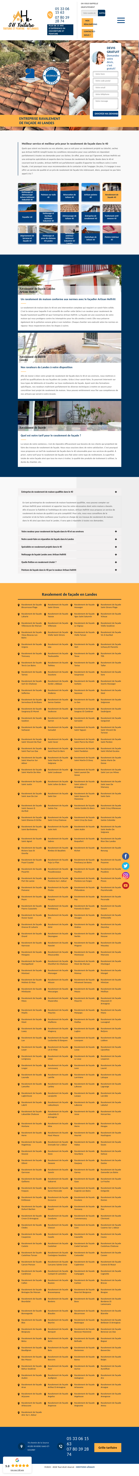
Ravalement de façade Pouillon (84, 870)
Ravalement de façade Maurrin (84, 999)
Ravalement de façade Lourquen (84, 1039)
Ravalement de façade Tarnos (32, 673)
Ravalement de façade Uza (58, 645)
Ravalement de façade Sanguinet (111, 719)
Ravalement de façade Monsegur (58, 971)
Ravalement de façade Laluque (111, 1076)
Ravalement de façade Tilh (111, 654)
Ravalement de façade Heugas (111, 1125)
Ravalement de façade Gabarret (58, 1180)
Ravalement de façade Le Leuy (84, 1057)
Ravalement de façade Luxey (32, 1030)
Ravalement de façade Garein (58, 1171)
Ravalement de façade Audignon (58, 1376)
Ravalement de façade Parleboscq (58, 907)
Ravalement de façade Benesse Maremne (84, 1330)
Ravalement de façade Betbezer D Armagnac (111, 1321)
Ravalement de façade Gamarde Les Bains (111, 1171)
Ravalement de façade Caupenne (32, 1235)
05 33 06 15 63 (62, 10)
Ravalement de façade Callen (32, 1281)
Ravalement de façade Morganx (32, 953)
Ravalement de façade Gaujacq (84, 1161)
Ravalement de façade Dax (111, 1207)
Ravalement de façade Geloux (111, 1152)
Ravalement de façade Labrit (32, 1103)
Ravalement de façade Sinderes (58, 691)
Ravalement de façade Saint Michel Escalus (111, 749)
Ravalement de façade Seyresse (84, 691)
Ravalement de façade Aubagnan (84, 1376)
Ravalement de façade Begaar (111, 1339)
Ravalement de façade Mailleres (58, 1020)
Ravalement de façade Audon (32, 1376)
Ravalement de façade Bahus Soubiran (32, 1367)
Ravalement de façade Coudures (58, 1217)
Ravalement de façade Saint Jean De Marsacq (111, 784)
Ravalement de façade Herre (84, 1125)
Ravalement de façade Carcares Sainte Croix (58, 1263)
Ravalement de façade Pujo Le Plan (58, 861)
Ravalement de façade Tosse (84, 654)
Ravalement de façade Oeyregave (58, 935)
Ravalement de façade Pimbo (58, 888)
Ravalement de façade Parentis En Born (84, 907)
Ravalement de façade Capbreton (84, 1263)
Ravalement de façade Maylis (32, 1011)
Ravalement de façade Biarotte (111, 1312)
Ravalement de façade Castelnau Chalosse (111, 1244)
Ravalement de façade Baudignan (32, 1349)
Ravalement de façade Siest (111, 691)
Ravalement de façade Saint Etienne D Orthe (32, 818)
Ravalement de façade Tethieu (58, 664)
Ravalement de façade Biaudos (58, 1312)
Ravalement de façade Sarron (58, 719)
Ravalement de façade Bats (58, 1349)
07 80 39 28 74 (62, 19)
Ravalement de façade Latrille (58, 1076)
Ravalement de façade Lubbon (111, 1039)
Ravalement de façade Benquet (58, 1330)
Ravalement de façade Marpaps (84, 1011)
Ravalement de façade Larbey (58, 1085)
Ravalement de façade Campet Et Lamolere (58, 1272)
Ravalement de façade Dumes (111, 1198)
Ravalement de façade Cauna (111, 1235)
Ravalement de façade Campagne (84, 1272)
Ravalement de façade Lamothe (32, 1085)
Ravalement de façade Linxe (58, 1057)
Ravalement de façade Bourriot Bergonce (84, 1291)
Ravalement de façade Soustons (58, 673)
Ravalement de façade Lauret (111, 1066)
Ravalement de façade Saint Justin (32, 782)
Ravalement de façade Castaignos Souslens (58, 1254)
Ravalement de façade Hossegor (84, 606)
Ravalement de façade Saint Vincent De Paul (32, 740)
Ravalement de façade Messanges (58, 990)
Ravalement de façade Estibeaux (32, 1198)
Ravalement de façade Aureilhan (111, 1367)
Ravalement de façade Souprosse (84, 673)
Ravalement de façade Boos (84, 1300)
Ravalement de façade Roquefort (84, 840)
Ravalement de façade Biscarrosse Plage (32, 606)
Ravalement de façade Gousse (32, 1152)
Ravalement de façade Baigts (111, 1358)
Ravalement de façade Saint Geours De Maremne (84, 796)
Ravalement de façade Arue (32, 1386)
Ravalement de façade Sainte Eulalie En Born (84, 807)
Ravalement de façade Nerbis (84, 935)
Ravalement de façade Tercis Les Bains (32, 664)
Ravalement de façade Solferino (32, 691)
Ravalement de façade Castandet (84, 1254)
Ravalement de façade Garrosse (32, 1171)
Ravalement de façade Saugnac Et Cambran (84, 710)
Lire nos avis (17, 1470)
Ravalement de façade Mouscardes (58, 953)
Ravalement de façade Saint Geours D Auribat (32, 808)
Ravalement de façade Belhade (84, 1339)
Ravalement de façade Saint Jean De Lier (32, 795)
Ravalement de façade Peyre (32, 898)
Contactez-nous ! (88, 33)
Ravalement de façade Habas (84, 1143)
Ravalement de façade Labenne (84, 1103)
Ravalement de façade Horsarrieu (111, 1112)
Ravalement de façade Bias (32, 1321)
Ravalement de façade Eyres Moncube (58, 1189)
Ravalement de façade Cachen (84, 1281)
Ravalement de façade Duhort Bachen (32, 1207)
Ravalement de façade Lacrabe (111, 1094)
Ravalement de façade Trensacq (32, 654)
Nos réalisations (88, 22)
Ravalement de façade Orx (58, 916)
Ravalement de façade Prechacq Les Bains (84, 861)
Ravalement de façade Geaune (58, 1161)
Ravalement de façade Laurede (32, 1076)
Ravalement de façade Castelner (58, 1244)
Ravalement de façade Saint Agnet (32, 840)
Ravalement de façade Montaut (32, 971)
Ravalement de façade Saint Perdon (111, 740)
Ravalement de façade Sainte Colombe (111, 818)
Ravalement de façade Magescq (58, 1030)
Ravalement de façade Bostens (58, 1300)
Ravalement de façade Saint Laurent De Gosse (84, 772)
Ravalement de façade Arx (111, 1376)
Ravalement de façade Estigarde (111, 1189)
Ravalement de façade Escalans (84, 1198)
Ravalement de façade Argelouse (84, 1395)
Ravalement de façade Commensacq (84, 1217)
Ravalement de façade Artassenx (84, 1386)
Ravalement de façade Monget (111, 971)
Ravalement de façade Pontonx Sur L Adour (58, 879)
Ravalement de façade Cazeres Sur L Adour (111, 1226)
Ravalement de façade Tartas (84, 664)
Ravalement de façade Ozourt (111, 907)
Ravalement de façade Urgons (32, 645)
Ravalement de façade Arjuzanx (32, 1395)
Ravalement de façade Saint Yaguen (84, 728)
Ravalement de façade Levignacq (32, 1057)
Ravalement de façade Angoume (84, 1404)
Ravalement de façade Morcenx (111, 953)
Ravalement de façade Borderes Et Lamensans (111, 1301)
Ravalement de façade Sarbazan (32, 728)
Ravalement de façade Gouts (111, 1143)
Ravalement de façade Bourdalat (32, 1300)
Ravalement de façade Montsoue (84, 953)
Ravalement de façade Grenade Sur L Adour (58, 1143)
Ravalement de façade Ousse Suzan (32, 916)
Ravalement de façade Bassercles (111, 1349)
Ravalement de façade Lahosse (84, 1085)
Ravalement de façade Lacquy (84, 1094)
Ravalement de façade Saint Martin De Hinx (32, 771)
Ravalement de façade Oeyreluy (111, 925)
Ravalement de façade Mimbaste (32, 990)
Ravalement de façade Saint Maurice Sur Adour (32, 760)
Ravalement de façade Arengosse (111, 1395)
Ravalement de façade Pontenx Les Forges (84, 879)
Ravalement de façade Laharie (32, 615)
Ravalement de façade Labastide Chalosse (32, 1112)
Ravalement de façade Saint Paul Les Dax (32, 749)
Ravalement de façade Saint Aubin (84, 828)
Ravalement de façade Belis (58, 1339)
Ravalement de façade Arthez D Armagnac (58, 1386)
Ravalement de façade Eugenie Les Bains (84, 1189)
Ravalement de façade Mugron (84, 944)
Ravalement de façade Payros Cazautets (32, 907)
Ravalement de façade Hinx (58, 1125)
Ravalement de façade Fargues (32, 1189)
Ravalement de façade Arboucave (32, 1404)
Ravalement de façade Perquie (58, 898)
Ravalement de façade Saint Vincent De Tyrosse (111, 730)
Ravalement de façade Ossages (84, 916)
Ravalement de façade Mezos (84, 990)
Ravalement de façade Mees (32, 999)
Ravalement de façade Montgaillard (32, 962)
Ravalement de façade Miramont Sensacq (84, 981)
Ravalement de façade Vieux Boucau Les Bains (32, 635)
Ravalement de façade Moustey (111, 944)
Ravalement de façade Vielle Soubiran (111, 624)
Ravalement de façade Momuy (84, 971)
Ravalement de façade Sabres (58, 840)
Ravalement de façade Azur (58, 1367)
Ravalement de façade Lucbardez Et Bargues (58, 1039)
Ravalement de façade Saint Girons (58, 606)
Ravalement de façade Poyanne (111, 861)
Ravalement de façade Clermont (111, 1217)
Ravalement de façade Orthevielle (111, 916)
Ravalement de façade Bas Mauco (32, 1358)
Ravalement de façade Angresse (58, 1404)
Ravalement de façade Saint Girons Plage (111, 606)
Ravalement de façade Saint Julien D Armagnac (84, 784)
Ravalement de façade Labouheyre (58, 1103)
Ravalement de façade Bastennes (84, 1349)
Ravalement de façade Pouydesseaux (58, 870)
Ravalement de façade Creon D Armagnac (32, 1217)
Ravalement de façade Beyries (58, 1321)
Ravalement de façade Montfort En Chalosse (58, 962)
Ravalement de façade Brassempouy (58, 1291)
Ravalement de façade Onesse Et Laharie (32, 925)
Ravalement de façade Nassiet (58, 944)
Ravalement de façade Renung (111, 849)
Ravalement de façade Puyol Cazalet (32, 861)
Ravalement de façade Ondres (84, 925)
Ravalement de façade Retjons (111, 1030)
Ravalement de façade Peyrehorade (111, 888)
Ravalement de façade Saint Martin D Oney (84, 759)
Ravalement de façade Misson (58, 981)
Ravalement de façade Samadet (58, 728)
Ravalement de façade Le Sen (84, 701)
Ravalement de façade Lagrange (111, 1085)
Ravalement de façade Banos (84, 1358)
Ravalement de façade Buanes (58, 1281)
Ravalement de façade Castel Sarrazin (84, 1244)
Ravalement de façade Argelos (58, 1395)
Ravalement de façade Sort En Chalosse (32, 682)
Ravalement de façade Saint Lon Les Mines (111, 771)
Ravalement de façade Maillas (84, 1020)
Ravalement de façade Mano (111, 1011)
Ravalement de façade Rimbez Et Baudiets (58, 849)
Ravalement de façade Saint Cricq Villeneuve (111, 807)
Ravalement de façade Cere (84, 1226)
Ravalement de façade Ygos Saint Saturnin (84, 615)
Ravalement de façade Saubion (32, 719)
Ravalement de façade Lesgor (32, 1066)
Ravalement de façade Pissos (111, 879)
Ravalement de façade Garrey (84, 1171)
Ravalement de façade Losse (84, 1048)
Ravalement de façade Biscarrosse (84, 1312)
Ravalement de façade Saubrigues (111, 710)
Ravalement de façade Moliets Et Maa (32, 981)
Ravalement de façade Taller (111, 664)
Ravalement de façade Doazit (58, 1207)
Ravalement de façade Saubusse (58, 710)
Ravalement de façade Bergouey (32, 1330)
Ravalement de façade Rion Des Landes (111, 840)
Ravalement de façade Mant (32, 1020)
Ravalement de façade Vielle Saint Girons (58, 633)
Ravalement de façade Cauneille (84, 1235)
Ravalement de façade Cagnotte (111, 1272)
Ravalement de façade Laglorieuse (32, 1094)
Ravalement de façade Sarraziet (84, 719)
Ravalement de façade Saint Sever (58, 740)
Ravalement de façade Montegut (111, 962)
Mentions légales (85, 1467)
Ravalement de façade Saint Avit (58, 828)
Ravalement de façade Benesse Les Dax (111, 1330)
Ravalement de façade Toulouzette (58, 654)
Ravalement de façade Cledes (32, 1226)
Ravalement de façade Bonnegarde (32, 1312)
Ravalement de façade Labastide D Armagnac (58, 1114)
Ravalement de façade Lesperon (111, 1057)
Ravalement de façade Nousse (111, 935)
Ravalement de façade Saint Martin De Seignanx (58, 760)
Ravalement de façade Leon (84, 1066)
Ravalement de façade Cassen (111, 1254)
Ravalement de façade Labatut (111, 1103)
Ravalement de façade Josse (84, 1112)
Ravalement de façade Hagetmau (32, 1143)
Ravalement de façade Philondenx (84, 888)
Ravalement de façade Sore (111, 673)
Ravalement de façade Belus (32, 1339)
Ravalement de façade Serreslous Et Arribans (32, 701)
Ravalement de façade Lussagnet (111, 1020)
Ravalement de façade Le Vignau (84, 624)
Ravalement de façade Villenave (58, 624)
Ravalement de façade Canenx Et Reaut (111, 1263)
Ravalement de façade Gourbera (84, 1152)
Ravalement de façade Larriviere (84, 1076)
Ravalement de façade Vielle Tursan (84, 633)
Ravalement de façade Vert (84, 645)
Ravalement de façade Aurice (84, 1367)
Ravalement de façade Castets (32, 1244)
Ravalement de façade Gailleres (32, 1180)
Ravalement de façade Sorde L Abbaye (58, 682)
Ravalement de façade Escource (58, 1198)
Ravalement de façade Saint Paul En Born (58, 749)
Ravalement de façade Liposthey (111, 1048)
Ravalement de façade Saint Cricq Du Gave (84, 818)
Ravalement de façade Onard (32, 935)
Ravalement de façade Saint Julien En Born (58, 782)
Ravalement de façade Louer (32, 1048)
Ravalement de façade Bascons (58, 1358)
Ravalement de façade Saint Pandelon (84, 749)
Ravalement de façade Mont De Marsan (84, 962)
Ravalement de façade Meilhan (111, 990)
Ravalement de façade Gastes (111, 1161)
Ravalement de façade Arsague (111, 1386)
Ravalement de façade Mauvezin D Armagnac (111, 1001)
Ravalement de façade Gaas (84, 1180)
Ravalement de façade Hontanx (32, 1125)
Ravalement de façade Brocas (111, 1281)
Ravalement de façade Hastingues (111, 1134)
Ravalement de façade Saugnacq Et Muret (32, 710)
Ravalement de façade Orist (58, 925)
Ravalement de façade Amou (111, 1404)
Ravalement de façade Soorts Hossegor (111, 682)
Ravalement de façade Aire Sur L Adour (32, 1413)
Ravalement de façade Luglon (84, 1030)
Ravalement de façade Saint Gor (58, 795)
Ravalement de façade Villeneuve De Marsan (32, 624)
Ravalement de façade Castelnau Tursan (32, 1254)
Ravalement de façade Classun (58, 1226)
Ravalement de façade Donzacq (84, 1207)
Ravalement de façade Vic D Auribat (111, 633)
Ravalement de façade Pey (84, 898)
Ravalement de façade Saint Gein (111, 795)
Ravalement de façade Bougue (111, 1291)
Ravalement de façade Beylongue (84, 1321)
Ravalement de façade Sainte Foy (58, 807)
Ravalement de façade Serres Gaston (58, 701)
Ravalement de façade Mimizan (111, 981)
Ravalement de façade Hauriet (84, 1134)
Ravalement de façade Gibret (32, 1161)
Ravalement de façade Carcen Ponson (32, 1263)
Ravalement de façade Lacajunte (58, 1094)
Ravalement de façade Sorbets (84, 682)
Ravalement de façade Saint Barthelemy (32, 828)
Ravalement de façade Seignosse (111, 701)
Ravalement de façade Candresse (32, 1272)
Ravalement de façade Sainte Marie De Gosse (111, 760)
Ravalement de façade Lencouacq (58, 1066)
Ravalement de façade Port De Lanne (32, 879)
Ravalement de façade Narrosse (32, 944)
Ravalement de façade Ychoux (111, 615)
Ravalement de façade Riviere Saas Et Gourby (32, 850)
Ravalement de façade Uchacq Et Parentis (111, 645)
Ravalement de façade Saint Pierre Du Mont (84, 740)
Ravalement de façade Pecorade (111, 898)
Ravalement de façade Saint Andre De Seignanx (111, 829)
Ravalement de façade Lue (32, 1039)
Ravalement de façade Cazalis (58, 1235)
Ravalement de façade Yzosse (58, 615)
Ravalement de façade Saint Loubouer (58, 771)
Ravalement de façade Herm (32, 1134)
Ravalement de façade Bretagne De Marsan (32, 1291)
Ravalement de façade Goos (58, 1152)
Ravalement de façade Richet (84, 849)
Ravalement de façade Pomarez (32, 888)
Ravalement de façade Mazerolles (58, 999)
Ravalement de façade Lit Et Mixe (58, 1048)
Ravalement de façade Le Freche (111, 1180)
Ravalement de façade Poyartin (32, 870)
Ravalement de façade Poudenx (111, 870)
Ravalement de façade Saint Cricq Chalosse (58, 818)
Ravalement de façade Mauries (58, 1011)
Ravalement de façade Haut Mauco (58, 1134)
